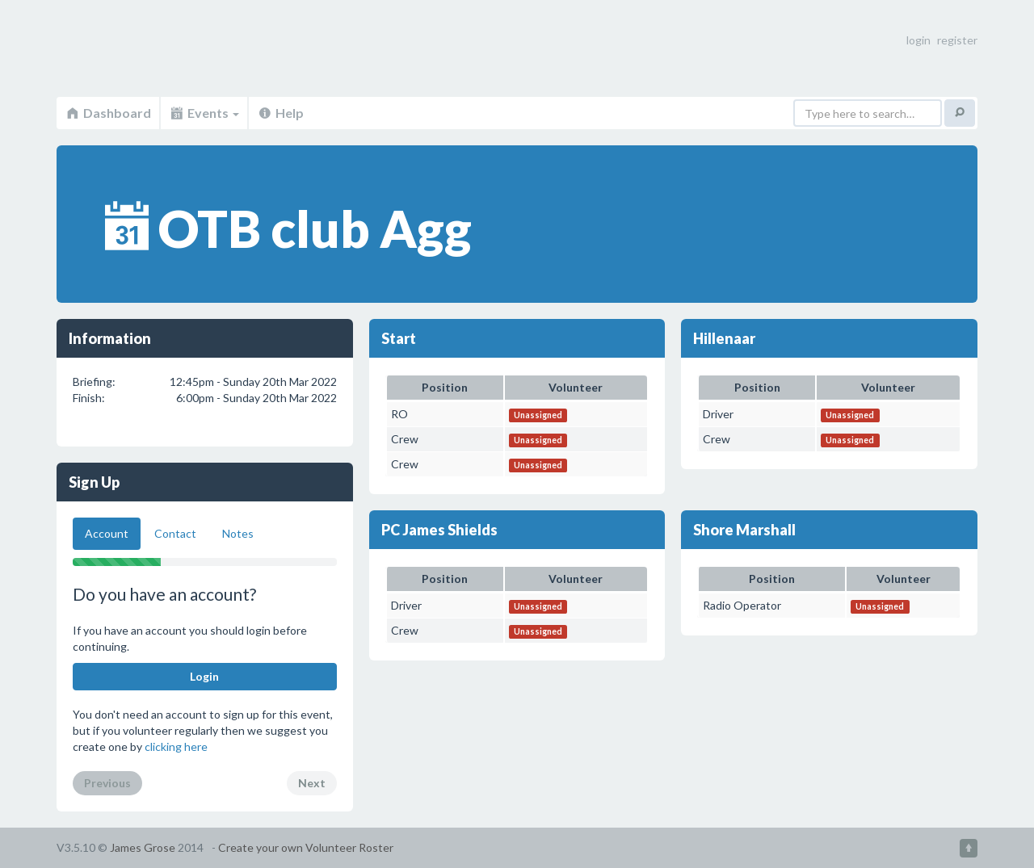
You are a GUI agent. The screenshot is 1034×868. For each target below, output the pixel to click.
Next (312, 783)
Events (204, 112)
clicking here (176, 746)
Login (204, 676)
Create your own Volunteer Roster (305, 847)
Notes (238, 533)
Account (106, 533)
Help (280, 112)
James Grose (142, 847)
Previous (107, 783)
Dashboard (108, 112)
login (918, 40)
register (957, 40)
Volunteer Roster (145, 48)
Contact (175, 533)
